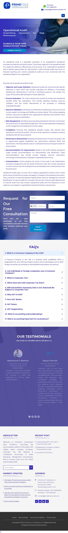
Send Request (38, 228)
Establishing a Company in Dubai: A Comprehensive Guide (48, 448)
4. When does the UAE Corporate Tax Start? (24, 283)
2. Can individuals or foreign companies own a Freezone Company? (30, 272)
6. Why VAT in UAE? (14, 294)
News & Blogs (23, 517)
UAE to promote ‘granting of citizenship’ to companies (18, 487)
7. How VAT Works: (13, 299)
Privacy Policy (51, 517)
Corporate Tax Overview (44, 452)
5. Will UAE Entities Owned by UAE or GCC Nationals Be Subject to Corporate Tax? (29, 289)
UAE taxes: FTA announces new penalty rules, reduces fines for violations (17, 481)
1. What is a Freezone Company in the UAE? (24, 253)
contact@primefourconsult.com (49, 496)
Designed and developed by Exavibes (34, 525)
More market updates (11, 501)
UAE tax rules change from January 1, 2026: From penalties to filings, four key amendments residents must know (17, 495)
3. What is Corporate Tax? (16, 278)
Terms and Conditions (37, 517)
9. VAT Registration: (14, 309)
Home (14, 517)
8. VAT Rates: (11, 304)
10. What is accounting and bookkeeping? (23, 314)
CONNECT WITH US (14, 50)
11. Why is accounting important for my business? (27, 319)
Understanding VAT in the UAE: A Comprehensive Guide (47, 443)
